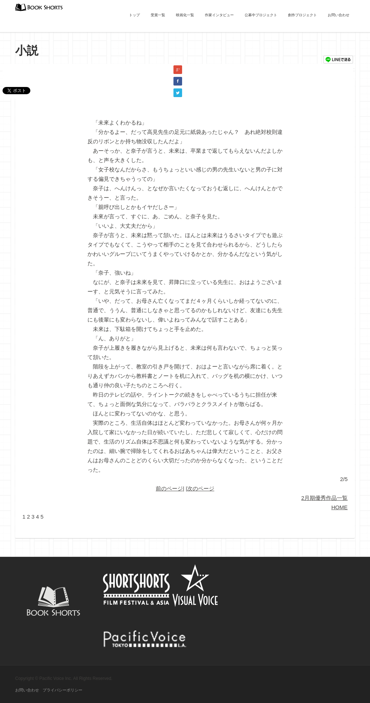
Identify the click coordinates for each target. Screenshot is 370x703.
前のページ (169, 488)
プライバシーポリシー (62, 690)
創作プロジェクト (302, 15)
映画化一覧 (185, 15)
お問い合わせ (338, 15)
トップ (134, 15)
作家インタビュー (219, 15)
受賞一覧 (158, 15)
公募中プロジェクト (261, 15)
